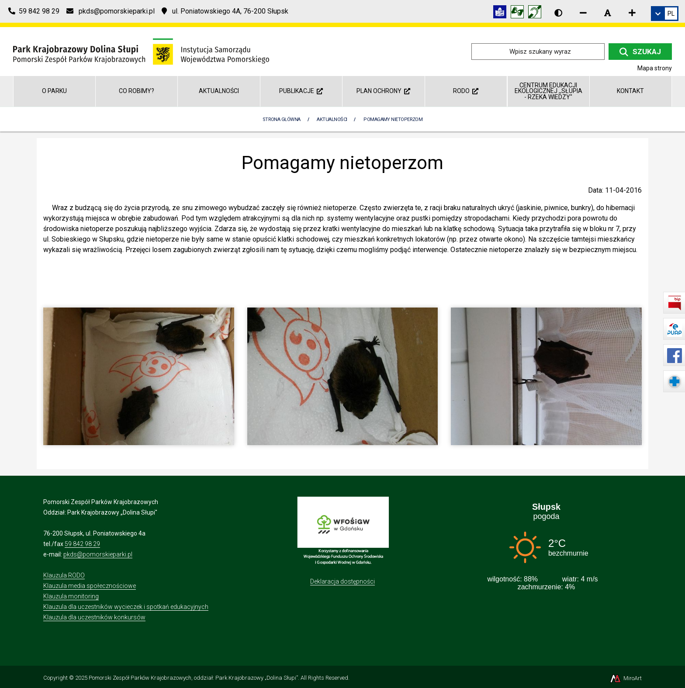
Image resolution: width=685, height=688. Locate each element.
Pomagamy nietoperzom (392, 119)
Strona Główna (282, 119)
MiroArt (625, 678)
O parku (54, 90)
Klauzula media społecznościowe (89, 585)
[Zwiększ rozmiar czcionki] (632, 12)
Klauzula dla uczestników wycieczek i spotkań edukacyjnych (125, 606)
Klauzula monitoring (71, 596)
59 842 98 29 (82, 543)
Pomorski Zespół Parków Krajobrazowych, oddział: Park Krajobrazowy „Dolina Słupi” (193, 677)
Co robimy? (136, 90)
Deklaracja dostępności (342, 581)
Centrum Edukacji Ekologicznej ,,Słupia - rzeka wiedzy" (548, 91)
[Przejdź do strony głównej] (141, 51)
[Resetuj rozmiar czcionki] (607, 12)
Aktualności (219, 90)
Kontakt (630, 90)
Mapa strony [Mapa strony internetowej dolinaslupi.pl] (654, 68)
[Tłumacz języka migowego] (519, 13)
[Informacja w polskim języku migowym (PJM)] (537, 13)
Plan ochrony (383, 90)
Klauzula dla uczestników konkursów (94, 617)
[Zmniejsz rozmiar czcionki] (583, 12)
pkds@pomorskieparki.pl (97, 554)
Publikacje (301, 90)
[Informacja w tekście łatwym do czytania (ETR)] (502, 13)
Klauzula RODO (64, 575)
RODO (465, 90)
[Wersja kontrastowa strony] (558, 12)
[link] (664, 13)
